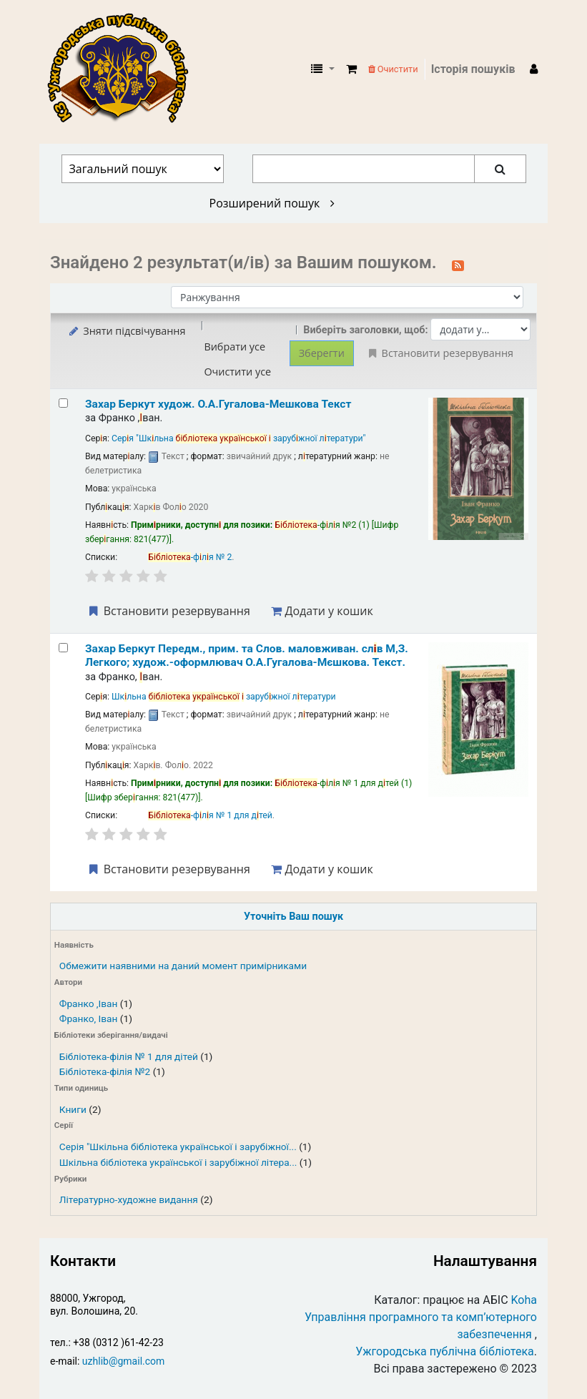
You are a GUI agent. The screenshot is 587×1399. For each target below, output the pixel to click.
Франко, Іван (88, 1018)
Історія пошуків (473, 69)
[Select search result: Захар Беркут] (63, 403)
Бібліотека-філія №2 (104, 1071)
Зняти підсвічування (126, 331)
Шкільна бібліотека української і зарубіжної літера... (178, 1162)
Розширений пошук (272, 203)
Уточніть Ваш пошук (293, 916)
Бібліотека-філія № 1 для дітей (128, 1056)
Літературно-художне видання (128, 1199)
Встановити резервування (168, 611)
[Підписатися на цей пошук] (458, 264)
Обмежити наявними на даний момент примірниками (183, 965)
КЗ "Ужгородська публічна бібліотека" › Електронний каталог (123, 69)
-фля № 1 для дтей (210, 815)
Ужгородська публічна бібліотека (444, 1351)
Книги (73, 1109)
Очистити (393, 69)
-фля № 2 (190, 557)
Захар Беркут (218, 404)
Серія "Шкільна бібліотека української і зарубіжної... (178, 1146)
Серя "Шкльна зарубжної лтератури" (239, 438)
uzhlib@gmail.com (123, 1361)
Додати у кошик (322, 611)
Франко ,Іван (88, 1003)
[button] (351, 69)
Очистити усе (237, 371)
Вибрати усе (234, 346)
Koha (524, 1300)
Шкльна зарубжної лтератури (224, 697)
